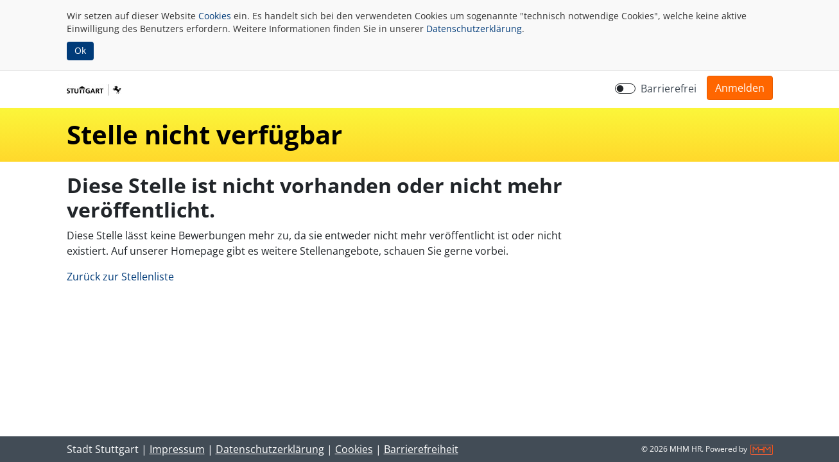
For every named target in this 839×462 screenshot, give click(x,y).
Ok (80, 50)
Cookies (214, 16)
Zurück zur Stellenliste (120, 277)
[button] (740, 88)
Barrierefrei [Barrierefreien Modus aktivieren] (668, 88)
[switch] (625, 88)
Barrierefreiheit (421, 449)
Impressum (177, 449)
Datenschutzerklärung (474, 28)
